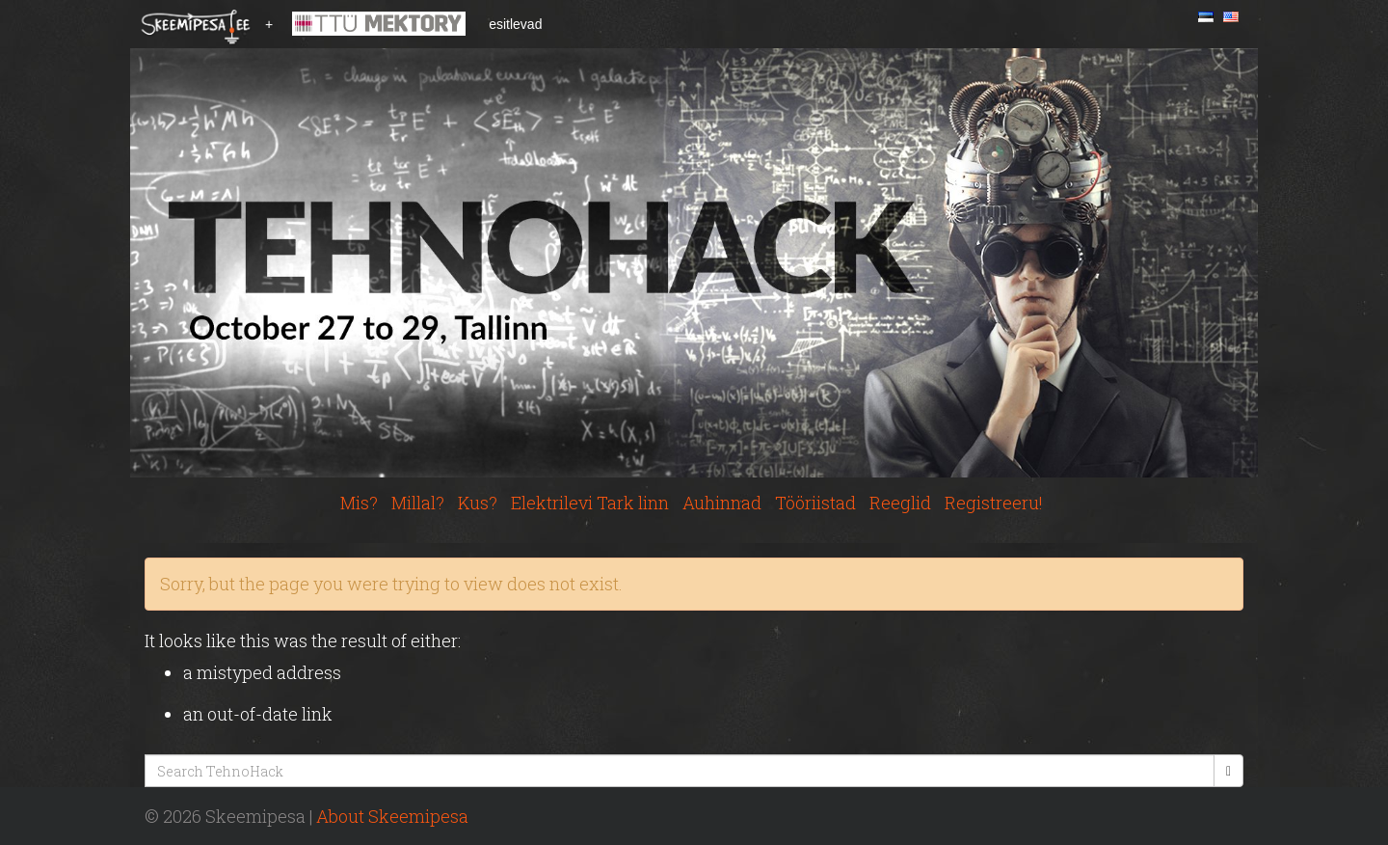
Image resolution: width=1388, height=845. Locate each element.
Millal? (417, 502)
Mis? (359, 502)
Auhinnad (721, 502)
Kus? (477, 502)
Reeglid (900, 502)
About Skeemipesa (392, 816)
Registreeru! (994, 502)
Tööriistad (815, 502)
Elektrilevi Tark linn (590, 502)
